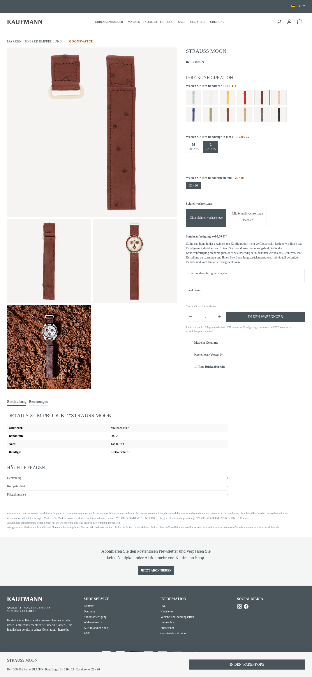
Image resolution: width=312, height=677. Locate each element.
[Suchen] (278, 21)
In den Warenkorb (265, 316)
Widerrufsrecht (93, 622)
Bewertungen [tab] (38, 401)
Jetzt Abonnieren (156, 570)
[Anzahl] (205, 317)
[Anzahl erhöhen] (219, 317)
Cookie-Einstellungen (173, 633)
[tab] (16, 402)
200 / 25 (194, 147)
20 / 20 (193, 185)
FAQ (163, 606)
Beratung (89, 611)
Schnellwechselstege (199, 203)
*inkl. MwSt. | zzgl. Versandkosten (201, 306)
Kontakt (89, 606)
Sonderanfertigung (206, 236)
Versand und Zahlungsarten (177, 617)
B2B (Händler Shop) (96, 628)
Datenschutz (168, 622)
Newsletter (167, 611)
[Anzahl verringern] (190, 317)
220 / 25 (211, 147)
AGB (87, 633)
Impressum (167, 628)
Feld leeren (194, 290)
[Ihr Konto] (289, 21)
